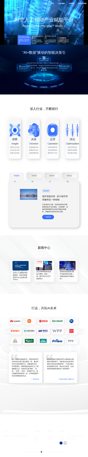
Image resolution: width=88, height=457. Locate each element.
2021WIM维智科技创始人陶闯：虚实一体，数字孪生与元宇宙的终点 (43, 275)
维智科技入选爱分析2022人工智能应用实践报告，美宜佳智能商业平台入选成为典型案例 (20, 275)
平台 (52, 3)
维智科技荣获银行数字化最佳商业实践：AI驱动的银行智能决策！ (67, 275)
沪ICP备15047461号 (56, 452)
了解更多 (48, 217)
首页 (46, 3)
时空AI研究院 (82, 3)
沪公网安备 (45, 452)
